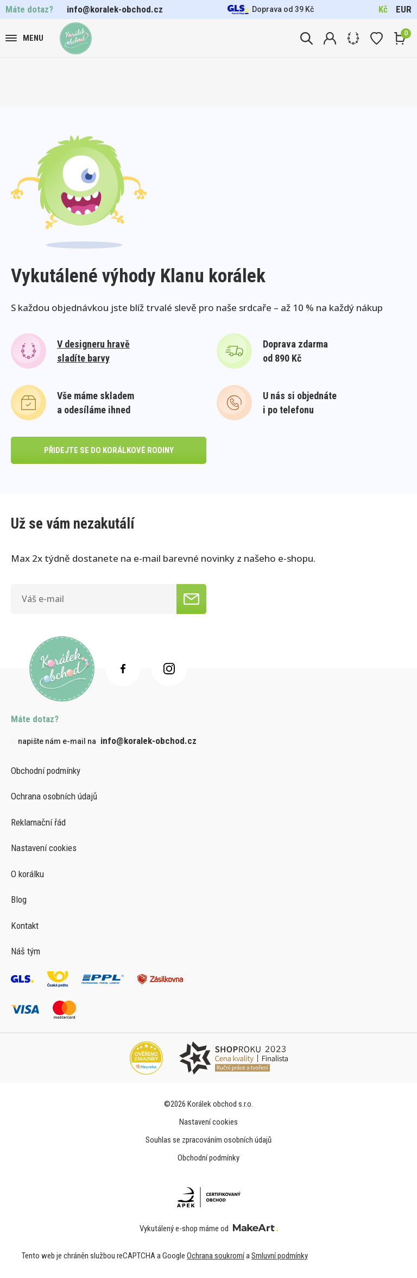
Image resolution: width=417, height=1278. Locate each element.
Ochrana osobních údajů (54, 796)
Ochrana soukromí (215, 1256)
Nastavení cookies (44, 847)
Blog (19, 899)
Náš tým (25, 951)
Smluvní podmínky (279, 1256)
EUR (404, 9)
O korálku (27, 873)
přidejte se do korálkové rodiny (109, 450)
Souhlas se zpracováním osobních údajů (208, 1140)
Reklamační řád (38, 822)
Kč (383, 9)
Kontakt (25, 925)
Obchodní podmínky (45, 770)
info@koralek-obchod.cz (115, 9)
